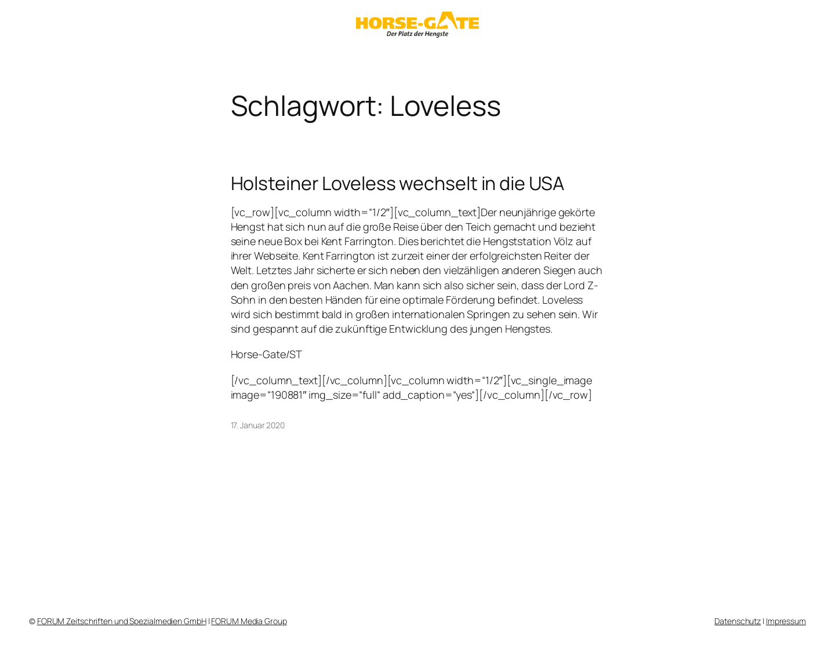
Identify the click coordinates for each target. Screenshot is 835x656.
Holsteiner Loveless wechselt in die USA (397, 183)
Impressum (786, 620)
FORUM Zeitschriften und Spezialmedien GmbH (121, 620)
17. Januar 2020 (258, 425)
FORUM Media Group (248, 620)
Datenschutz (737, 620)
